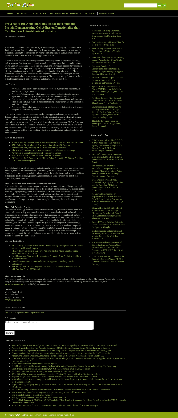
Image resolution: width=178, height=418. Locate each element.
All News (90, 13)
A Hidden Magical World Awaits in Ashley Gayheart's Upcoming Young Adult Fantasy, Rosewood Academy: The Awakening (64, 366)
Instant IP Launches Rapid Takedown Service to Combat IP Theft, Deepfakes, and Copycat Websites (107, 80)
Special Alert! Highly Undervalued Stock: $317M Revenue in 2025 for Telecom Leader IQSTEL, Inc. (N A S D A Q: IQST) (108, 90)
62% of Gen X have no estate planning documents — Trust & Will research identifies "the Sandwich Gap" (56, 374)
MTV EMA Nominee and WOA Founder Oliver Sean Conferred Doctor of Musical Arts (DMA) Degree (55, 405)
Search (161, 9)
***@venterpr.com (13, 300)
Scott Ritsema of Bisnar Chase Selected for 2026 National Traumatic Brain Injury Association (51, 369)
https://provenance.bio (14, 284)
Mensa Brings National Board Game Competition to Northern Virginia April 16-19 (107, 51)
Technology (38, 13)
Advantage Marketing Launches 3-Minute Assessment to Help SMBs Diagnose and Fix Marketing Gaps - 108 (107, 35)
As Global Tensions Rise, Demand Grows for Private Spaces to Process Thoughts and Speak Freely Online (107, 100)
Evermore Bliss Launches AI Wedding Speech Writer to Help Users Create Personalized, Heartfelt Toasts (108, 60)
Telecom (22, 13)
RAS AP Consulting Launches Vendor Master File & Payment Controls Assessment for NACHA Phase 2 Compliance (61, 389)
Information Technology (65, 13)
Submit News (106, 13)
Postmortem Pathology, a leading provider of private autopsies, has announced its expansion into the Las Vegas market (61, 353)
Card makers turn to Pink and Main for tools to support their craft (108, 43)
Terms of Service (56, 415)
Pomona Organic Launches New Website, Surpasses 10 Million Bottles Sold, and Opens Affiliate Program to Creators (61, 348)
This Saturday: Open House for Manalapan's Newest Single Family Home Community (107, 123)
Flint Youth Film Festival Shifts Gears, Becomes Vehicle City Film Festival (43, 371)
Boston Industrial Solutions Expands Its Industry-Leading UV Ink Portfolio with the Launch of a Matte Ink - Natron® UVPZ (108, 235)
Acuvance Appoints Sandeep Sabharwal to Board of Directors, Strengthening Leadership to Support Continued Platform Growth (107, 70)
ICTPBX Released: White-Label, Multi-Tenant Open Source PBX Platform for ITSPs (47, 142)
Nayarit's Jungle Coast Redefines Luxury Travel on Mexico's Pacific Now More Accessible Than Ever (54, 376)
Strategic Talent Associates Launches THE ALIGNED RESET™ (39, 397)
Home (10, 13)
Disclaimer (24, 313)
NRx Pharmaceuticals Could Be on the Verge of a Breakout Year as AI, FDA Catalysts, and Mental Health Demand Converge (108, 260)
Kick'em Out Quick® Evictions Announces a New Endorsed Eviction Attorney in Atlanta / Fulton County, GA (58, 356)
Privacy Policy (41, 415)
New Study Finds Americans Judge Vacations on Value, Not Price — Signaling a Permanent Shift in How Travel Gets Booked (64, 345)
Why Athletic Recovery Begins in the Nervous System (34, 363)
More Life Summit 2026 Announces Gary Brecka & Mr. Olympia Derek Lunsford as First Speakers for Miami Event (107, 158)
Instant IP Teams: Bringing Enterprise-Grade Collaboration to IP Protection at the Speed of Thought (108, 224)
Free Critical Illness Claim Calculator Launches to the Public (37, 155)
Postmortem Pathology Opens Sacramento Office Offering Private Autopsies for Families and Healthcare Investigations (62, 350)
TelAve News (30, 5)
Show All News (11, 313)
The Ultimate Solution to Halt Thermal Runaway (32, 395)
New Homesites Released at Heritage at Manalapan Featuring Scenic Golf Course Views (49, 392)
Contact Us (69, 415)
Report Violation (37, 313)
